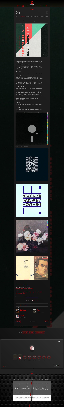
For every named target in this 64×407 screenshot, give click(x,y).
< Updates (32, 9)
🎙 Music (26, 305)
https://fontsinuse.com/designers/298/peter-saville (24, 288)
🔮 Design (22, 305)
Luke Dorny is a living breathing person (37, 387)
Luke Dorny (22, 16)
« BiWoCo (18, 321)
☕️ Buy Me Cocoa (35, 300)
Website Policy (17, 392)
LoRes (47, 379)
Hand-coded (40, 379)
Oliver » (46, 321)
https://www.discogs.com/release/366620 (23, 285)
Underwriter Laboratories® (27, 398)
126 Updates (25, 332)
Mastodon (38, 398)
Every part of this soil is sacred (19, 388)
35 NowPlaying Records (40, 332)
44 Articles (31, 332)
